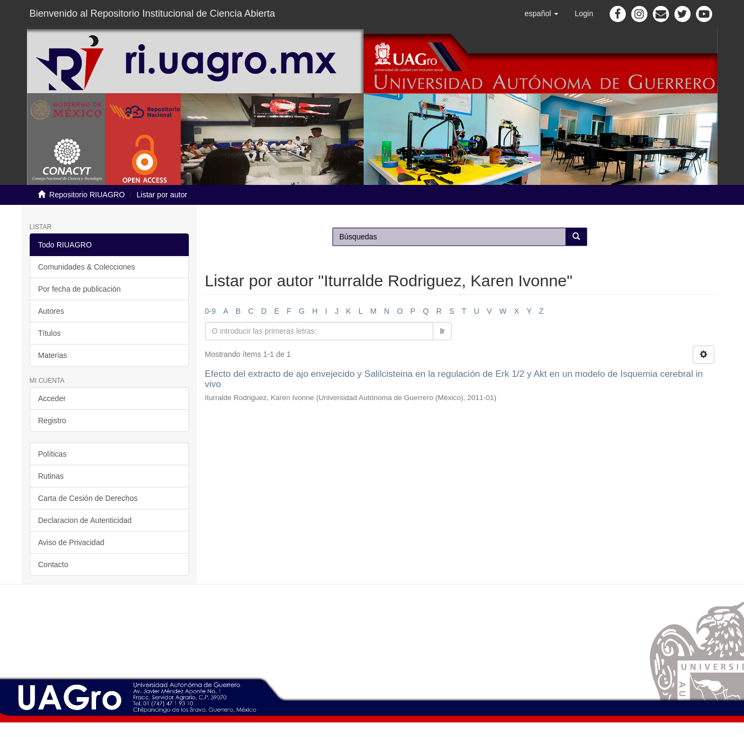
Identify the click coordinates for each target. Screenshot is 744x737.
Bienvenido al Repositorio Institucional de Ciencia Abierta (152, 13)
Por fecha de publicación (79, 289)
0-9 (210, 311)
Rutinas (51, 476)
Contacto (53, 564)
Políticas (52, 454)
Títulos (49, 333)
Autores (51, 311)
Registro (52, 420)
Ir (442, 331)
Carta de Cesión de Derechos (88, 498)
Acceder (52, 398)
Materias (52, 355)
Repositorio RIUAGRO (87, 194)
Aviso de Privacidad (71, 542)
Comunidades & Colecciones (86, 267)
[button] (541, 13)
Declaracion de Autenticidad (85, 520)
